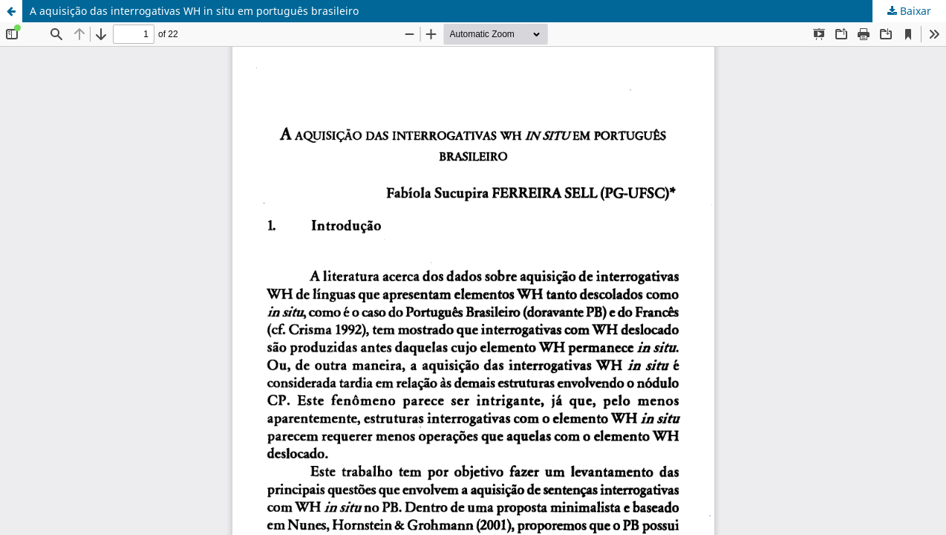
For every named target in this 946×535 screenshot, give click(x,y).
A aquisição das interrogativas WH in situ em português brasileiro (194, 11)
